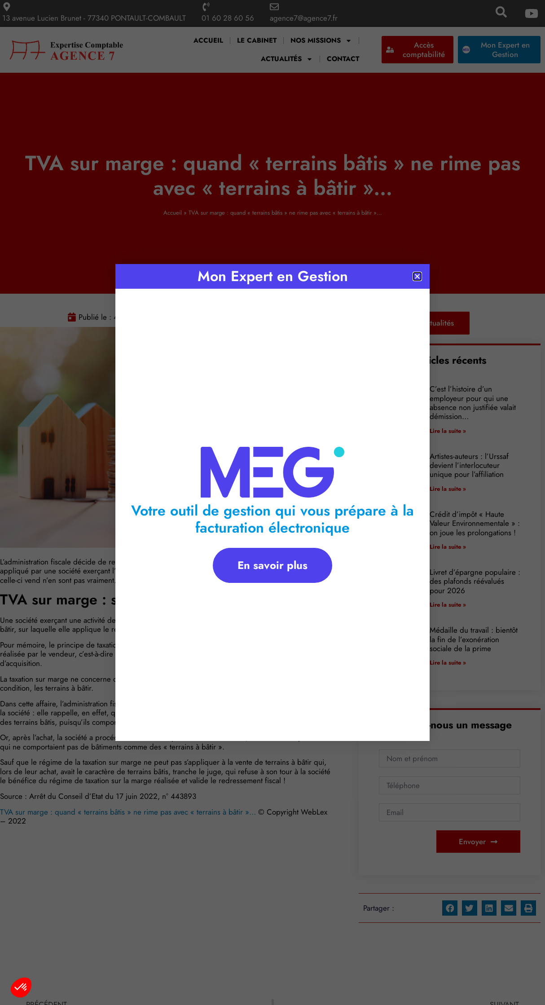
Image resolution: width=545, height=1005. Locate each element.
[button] (21, 987)
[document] (272, 502)
